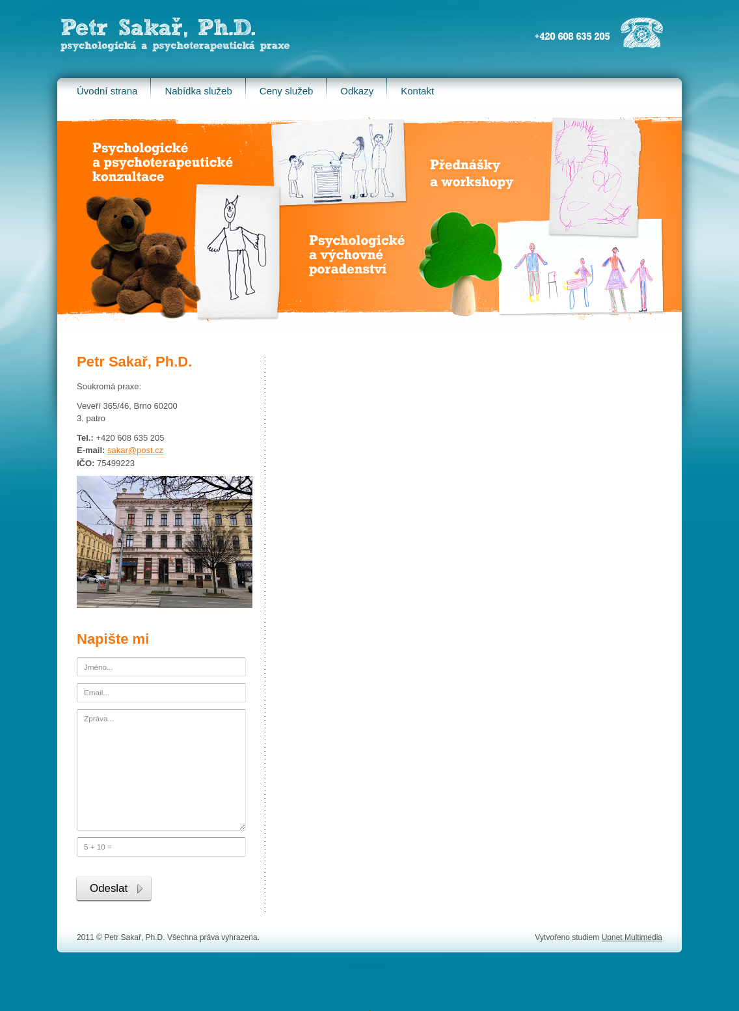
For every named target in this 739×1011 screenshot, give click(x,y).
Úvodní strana (107, 90)
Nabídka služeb (198, 90)
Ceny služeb (287, 90)
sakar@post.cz (135, 450)
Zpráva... (161, 770)
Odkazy (356, 90)
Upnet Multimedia (632, 937)
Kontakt (417, 90)
